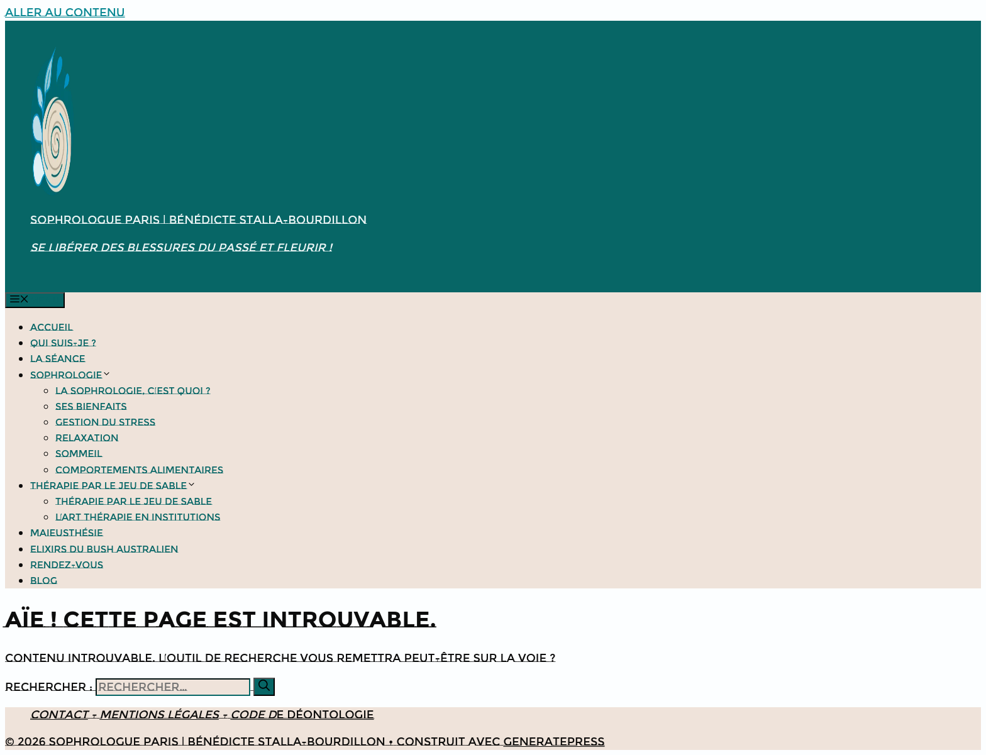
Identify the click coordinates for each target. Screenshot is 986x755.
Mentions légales (159, 715)
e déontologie (325, 715)
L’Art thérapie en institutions (137, 517)
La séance (58, 359)
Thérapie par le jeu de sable (113, 486)
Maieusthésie (66, 533)
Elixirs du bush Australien (104, 549)
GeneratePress (553, 742)
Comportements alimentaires (139, 470)
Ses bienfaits (91, 406)
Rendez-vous (66, 565)
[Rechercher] (264, 687)
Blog (43, 581)
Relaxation (86, 438)
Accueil (51, 327)
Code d (253, 715)
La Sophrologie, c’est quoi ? (133, 391)
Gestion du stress (105, 422)
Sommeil (78, 454)
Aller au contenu (65, 12)
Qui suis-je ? (63, 343)
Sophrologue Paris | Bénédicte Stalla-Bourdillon (198, 220)
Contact (59, 715)
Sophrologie (70, 375)
